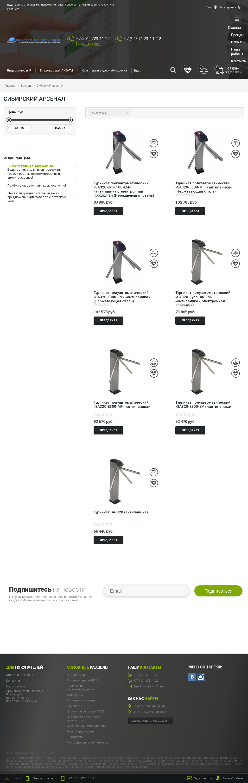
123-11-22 (146, 38)
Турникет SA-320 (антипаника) (121, 511)
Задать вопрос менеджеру (150, 719)
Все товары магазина (21, 700)
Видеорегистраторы (81, 699)
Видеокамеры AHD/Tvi (56, 70)
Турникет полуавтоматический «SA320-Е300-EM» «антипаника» (203, 404)
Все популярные (17, 697)
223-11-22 (77, 778)
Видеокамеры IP (19, 70)
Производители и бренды (24, 690)
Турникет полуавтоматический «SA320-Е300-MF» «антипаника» (122, 404)
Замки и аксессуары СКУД (86, 710)
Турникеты (74, 705)
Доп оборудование (81, 730)
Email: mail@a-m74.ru (145, 685)
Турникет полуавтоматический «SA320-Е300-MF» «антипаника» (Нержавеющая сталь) (203, 184)
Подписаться (218, 589)
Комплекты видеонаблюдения (104, 70)
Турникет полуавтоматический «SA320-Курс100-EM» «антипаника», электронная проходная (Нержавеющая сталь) (124, 184)
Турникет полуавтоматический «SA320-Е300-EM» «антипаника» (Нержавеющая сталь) (122, 294)
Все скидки (14, 693)
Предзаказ (108, 209)
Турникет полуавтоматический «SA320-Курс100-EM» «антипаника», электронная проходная (202, 294)
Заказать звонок (88, 43)
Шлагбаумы (75, 736)
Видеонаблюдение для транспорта (83, 717)
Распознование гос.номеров (87, 741)
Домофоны (75, 694)
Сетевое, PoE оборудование (87, 725)
